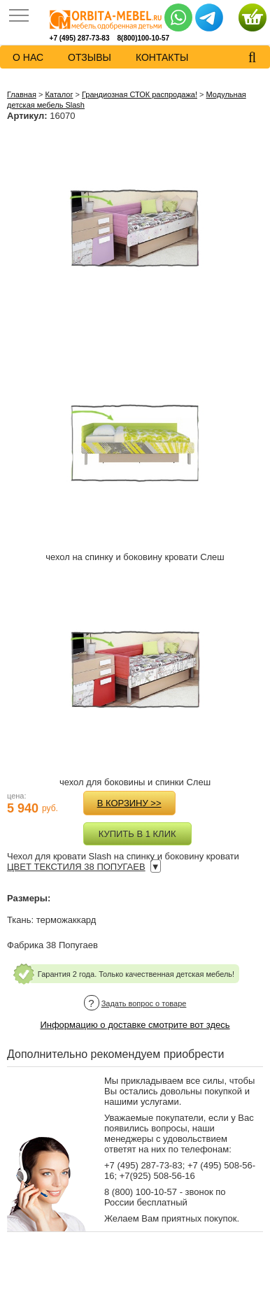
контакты (162, 57)
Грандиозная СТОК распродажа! (139, 94)
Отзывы (89, 57)
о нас (28, 57)
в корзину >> (129, 803)
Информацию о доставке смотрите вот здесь (134, 1024)
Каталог (59, 94)
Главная (21, 94)
